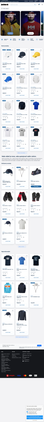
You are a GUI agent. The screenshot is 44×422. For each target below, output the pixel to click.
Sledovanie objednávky (16, 354)
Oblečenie (26, 1)
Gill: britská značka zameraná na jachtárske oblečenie (5, 365)
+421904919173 (26, 360)
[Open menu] (42, 4)
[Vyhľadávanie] (22, 4)
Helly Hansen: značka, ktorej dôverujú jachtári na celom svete (5, 368)
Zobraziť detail (7, 69)
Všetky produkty (22, 246)
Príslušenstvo (31, 1)
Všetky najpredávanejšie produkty (22, 337)
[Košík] (39, 4)
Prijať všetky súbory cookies (34, 416)
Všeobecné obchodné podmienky (5, 357)
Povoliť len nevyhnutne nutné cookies (35, 418)
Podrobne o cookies (4, 358)
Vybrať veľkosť (22, 95)
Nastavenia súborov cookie (16, 357)
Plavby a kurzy (41, 1)
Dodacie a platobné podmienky (4, 363)
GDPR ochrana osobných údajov (5, 355)
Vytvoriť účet (14, 356)
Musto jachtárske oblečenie (5, 370)
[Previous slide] (2, 24)
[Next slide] (42, 24)
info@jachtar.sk (26, 361)
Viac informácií (35, 420)
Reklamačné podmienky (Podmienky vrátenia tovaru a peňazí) (6, 360)
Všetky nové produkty (22, 153)
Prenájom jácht (36, 1)
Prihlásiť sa (14, 355)
